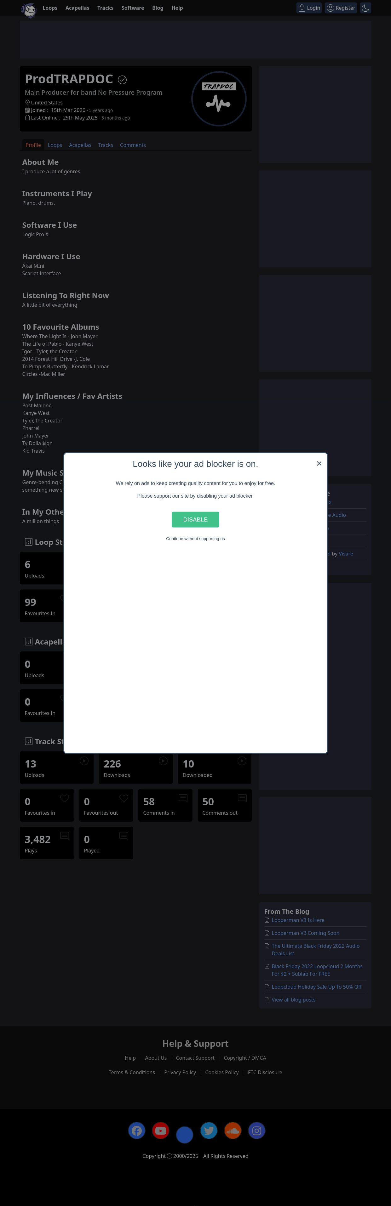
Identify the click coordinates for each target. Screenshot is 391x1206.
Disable (195, 519)
